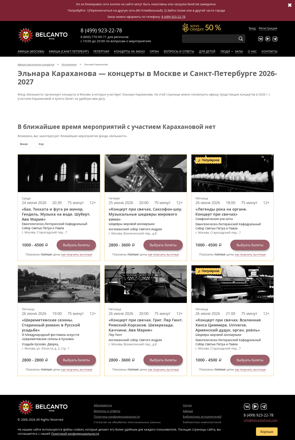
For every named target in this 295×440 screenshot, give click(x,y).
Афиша (188, 411)
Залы (239, 51)
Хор (41, 144)
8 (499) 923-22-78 (173, 17)
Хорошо (266, 431)
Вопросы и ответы (179, 51)
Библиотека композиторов (202, 422)
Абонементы (103, 405)
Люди (225, 51)
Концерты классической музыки (43, 35)
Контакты (269, 51)
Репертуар (101, 51)
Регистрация (268, 28)
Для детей (207, 51)
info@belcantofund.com (260, 420)
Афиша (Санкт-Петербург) (69, 51)
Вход (252, 28)
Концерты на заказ (129, 51)
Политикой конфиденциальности (75, 434)
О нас (252, 51)
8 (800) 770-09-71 (94, 37)
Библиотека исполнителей (202, 417)
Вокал (24, 144)
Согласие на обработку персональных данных (127, 422)
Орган (154, 51)
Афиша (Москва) (31, 51)
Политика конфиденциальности (117, 417)
